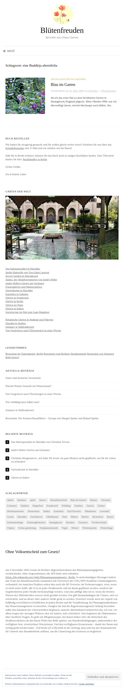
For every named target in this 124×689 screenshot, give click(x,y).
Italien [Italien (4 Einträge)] (46, 511)
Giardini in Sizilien (15, 324)
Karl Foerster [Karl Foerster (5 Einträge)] (74, 511)
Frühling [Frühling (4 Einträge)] (66, 506)
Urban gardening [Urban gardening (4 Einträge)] (27, 528)
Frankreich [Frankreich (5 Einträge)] (52, 506)
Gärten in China (14, 305)
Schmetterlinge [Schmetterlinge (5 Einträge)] (15, 523)
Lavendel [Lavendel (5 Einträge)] (104, 511)
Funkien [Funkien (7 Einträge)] (78, 506)
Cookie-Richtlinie (86, 684)
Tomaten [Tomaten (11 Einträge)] (83, 523)
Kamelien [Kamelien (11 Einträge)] (58, 511)
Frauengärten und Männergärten (23, 287)
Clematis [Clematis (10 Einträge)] (105, 500)
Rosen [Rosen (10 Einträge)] (110, 517)
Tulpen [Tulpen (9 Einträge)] (10, 528)
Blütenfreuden (62, 30)
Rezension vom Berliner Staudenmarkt (65, 354)
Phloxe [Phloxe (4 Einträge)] (74, 517)
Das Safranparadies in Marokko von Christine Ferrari (40, 442)
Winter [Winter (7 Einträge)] (75, 528)
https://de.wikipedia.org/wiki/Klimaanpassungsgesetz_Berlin (40, 577)
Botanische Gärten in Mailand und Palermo (29, 320)
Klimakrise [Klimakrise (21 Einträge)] (90, 511)
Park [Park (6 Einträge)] (64, 517)
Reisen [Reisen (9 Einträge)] (85, 517)
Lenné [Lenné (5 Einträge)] (10, 517)
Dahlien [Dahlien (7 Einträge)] (25, 506)
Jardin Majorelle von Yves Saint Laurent (27, 273)
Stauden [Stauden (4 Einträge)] (70, 523)
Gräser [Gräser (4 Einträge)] (101, 506)
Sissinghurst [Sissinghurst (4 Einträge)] (55, 523)
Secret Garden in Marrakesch (21, 276)
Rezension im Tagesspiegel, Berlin (24, 354)
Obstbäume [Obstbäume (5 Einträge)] (52, 517)
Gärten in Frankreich (17, 298)
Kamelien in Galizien (16, 294)
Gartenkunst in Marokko (19, 291)
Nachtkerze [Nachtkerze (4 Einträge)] (36, 517)
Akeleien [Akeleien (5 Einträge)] (21, 500)
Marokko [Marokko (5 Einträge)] (22, 517)
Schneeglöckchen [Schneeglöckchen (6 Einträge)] (36, 523)
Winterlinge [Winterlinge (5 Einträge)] (106, 528)
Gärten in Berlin (14, 302)
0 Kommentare (108, 90)
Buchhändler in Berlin (35, 160)
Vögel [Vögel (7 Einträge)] (65, 528)
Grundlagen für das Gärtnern (68, 79)
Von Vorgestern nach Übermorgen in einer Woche (33, 331)
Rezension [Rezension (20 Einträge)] (98, 517)
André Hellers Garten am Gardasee (24, 284)
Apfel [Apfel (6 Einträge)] (32, 500)
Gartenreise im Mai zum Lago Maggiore (27, 312)
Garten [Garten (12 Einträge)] (90, 506)
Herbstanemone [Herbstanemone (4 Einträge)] (15, 511)
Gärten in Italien (14, 309)
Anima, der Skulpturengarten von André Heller (31, 280)
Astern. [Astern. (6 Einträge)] (43, 500)
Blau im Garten (63, 84)
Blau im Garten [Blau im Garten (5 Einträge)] (78, 500)
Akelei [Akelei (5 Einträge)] (10, 500)
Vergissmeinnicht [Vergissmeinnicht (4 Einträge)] (49, 528)
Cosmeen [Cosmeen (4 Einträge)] (12, 506)
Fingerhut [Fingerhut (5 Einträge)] (38, 506)
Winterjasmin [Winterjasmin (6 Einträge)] (90, 528)
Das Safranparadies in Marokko (22, 269)
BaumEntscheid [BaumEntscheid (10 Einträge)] (59, 500)
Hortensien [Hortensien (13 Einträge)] (34, 511)
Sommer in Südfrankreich (19, 327)
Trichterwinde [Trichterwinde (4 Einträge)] (99, 523)
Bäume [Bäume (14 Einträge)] (93, 500)
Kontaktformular (14, 148)
